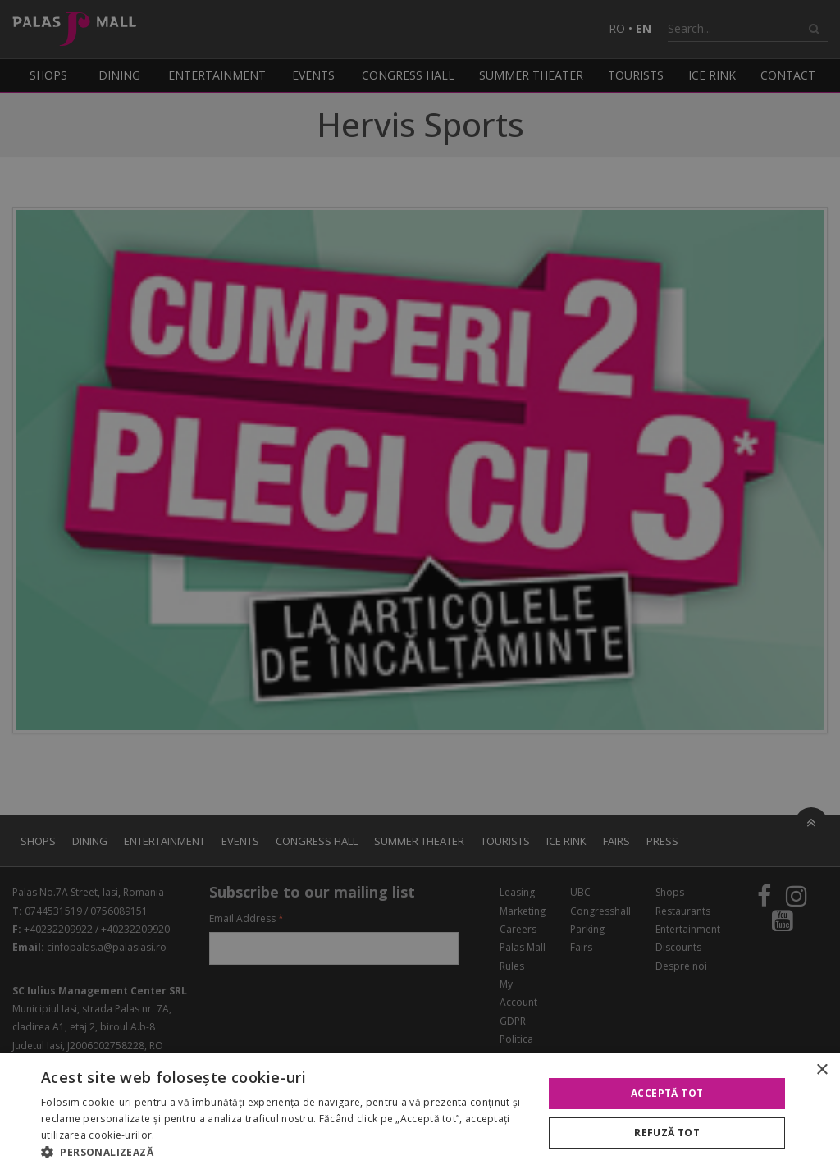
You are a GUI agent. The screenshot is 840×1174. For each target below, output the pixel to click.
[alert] (420, 587)
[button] (284, 1153)
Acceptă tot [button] (667, 1093)
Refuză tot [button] (667, 1133)
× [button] (821, 1070)
